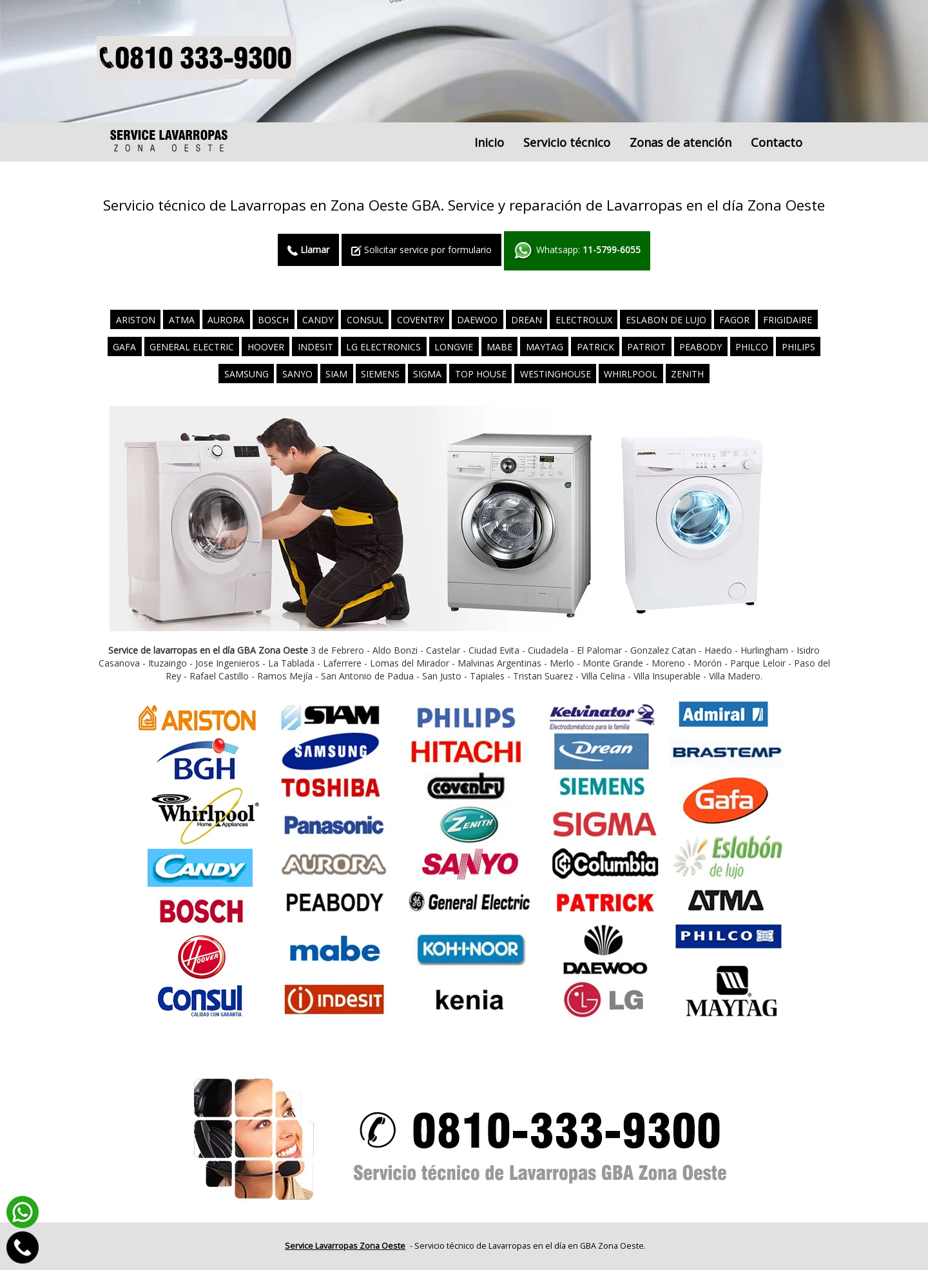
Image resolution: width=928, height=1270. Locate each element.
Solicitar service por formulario (421, 249)
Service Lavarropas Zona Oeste (345, 1245)
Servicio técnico (566, 142)
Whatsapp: (577, 251)
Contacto (776, 142)
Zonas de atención (680, 142)
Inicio (489, 142)
